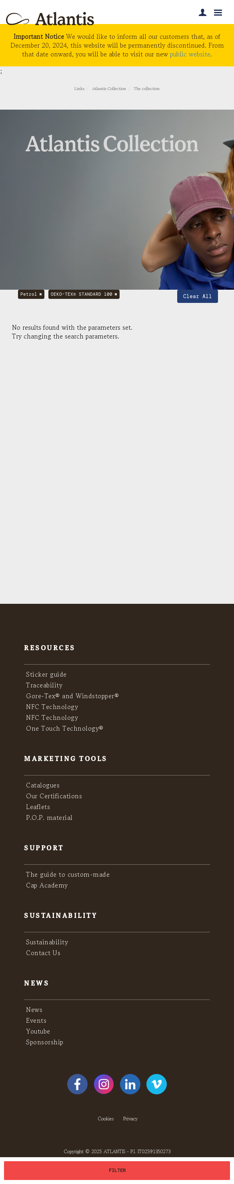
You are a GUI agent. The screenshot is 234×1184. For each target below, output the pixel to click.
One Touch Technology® (65, 728)
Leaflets (38, 806)
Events (36, 1020)
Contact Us (43, 953)
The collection (147, 88)
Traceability (44, 685)
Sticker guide (46, 674)
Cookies (106, 1118)
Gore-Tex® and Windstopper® (72, 696)
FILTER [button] (117, 1170)
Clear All (197, 296)
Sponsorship (45, 1042)
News (34, 1009)
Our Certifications (54, 796)
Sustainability (47, 942)
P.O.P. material (49, 817)
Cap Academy (47, 885)
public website (190, 54)
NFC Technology (52, 706)
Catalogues (43, 785)
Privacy (130, 1118)
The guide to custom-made (68, 874)
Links (79, 88)
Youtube (38, 1031)
